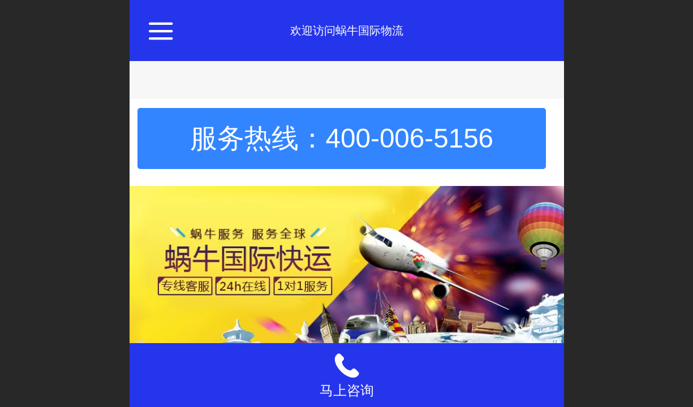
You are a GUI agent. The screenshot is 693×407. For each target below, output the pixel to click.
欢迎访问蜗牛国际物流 (346, 30)
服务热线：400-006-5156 (342, 138)
